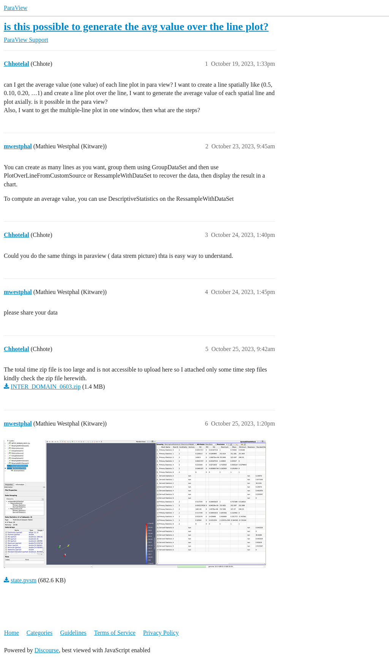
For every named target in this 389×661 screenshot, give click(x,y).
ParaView (15, 8)
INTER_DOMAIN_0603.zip (46, 386)
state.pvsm (23, 580)
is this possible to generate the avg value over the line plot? (136, 26)
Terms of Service (115, 632)
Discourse (47, 650)
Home (11, 632)
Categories (39, 632)
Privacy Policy (161, 632)
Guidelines (73, 632)
